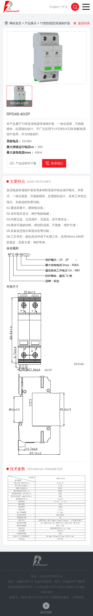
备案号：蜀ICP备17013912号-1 (30, 597)
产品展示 (31, 23)
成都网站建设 (60, 597)
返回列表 (82, 23)
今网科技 (78, 597)
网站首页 (15, 23)
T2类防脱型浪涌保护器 (55, 23)
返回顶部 (46, 612)
